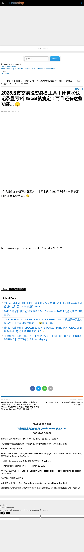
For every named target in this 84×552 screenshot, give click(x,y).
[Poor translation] (7, 513)
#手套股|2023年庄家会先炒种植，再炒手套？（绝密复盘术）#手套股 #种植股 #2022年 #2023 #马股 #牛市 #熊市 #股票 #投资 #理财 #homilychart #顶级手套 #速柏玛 (20, 405)
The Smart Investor (9, 66)
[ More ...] (79, 89)
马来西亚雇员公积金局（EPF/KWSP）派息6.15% (42, 428)
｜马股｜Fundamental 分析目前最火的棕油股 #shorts (26, 461)
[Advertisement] (42, 27)
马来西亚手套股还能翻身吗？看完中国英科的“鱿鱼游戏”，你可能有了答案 (34, 443)
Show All (5, 73)
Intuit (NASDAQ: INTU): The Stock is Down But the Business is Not (28, 69)
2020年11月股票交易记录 (12, 478)
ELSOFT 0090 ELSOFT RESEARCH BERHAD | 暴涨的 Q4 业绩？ (29, 438)
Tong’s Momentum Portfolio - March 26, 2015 (23, 465)
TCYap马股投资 (17, 289)
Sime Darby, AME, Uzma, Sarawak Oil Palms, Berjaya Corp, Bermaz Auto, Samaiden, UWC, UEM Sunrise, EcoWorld (41, 455)
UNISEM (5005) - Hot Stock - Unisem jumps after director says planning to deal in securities (41, 472)
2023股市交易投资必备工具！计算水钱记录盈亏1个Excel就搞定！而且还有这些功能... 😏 (41, 98)
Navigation (42, 48)
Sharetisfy (16, 3)
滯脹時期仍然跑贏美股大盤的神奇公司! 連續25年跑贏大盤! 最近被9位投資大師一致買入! (40, 488)
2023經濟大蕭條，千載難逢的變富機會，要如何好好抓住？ (64, 403)
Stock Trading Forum (11, 448)
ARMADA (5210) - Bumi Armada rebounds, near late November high (34, 483)
